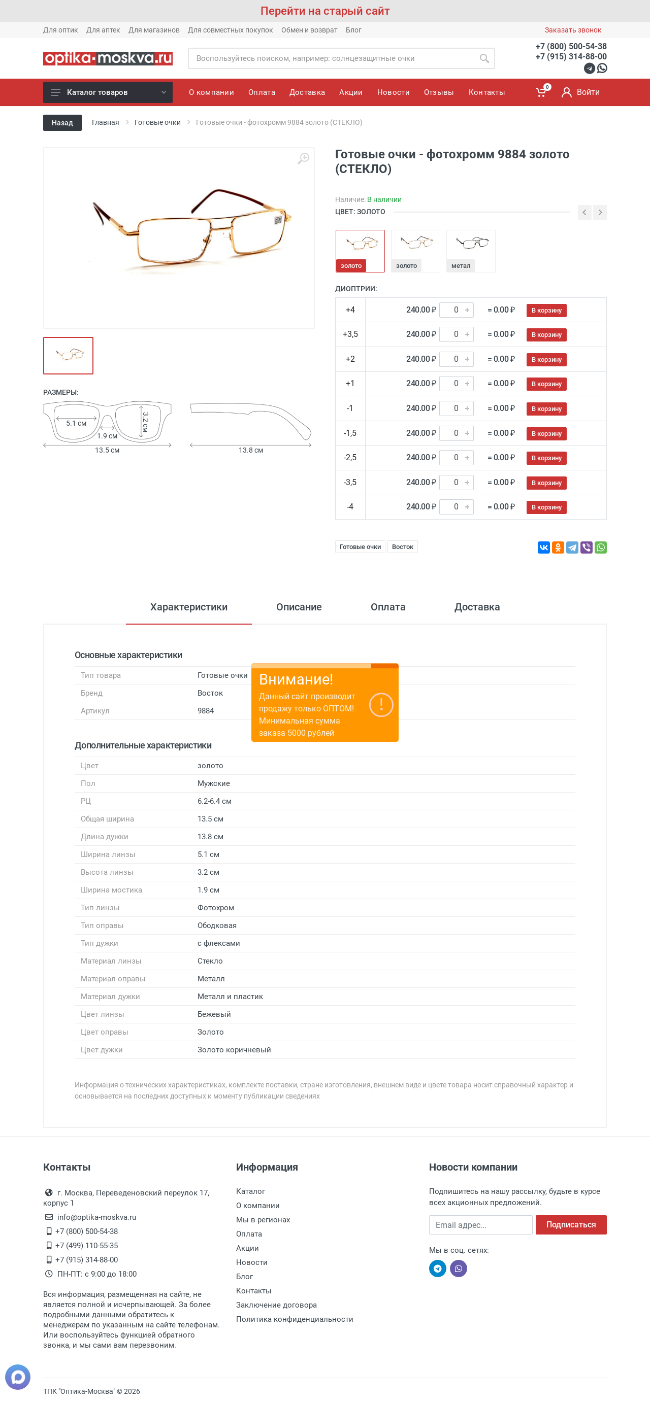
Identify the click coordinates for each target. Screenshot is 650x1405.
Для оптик (60, 29)
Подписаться (571, 1224)
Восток (402, 547)
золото (351, 265)
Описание (299, 607)
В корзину (547, 310)
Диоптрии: (356, 289)
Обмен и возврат (309, 29)
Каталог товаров (108, 92)
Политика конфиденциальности (294, 1319)
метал (460, 265)
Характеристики (189, 607)
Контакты (254, 1290)
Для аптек (103, 29)
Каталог (250, 1191)
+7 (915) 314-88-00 (571, 56)
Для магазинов (154, 29)
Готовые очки (360, 547)
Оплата (388, 607)
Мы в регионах (263, 1219)
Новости (252, 1262)
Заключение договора (276, 1305)
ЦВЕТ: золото (360, 212)
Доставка (477, 607)
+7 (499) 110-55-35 (86, 1245)
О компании (258, 1205)
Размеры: (61, 392)
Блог (354, 29)
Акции (247, 1248)
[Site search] (331, 58)
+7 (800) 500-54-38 (571, 46)
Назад (62, 123)
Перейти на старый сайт (325, 11)
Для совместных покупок (230, 29)
